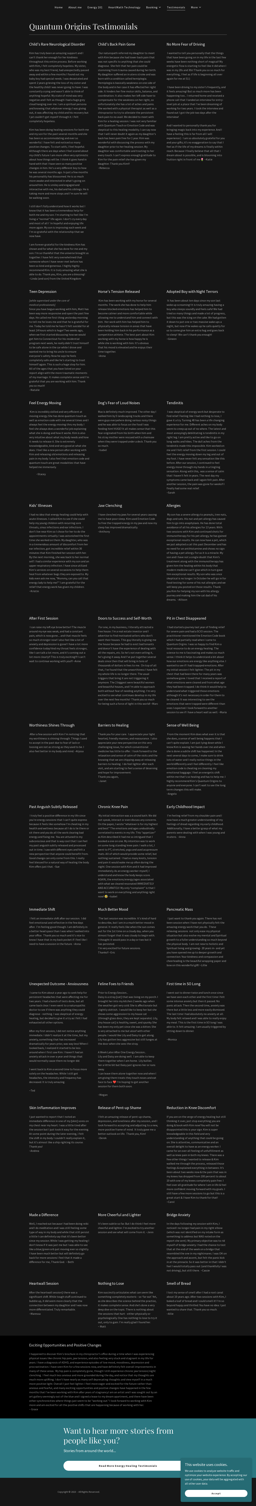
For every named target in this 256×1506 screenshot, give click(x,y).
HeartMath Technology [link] (124, 7)
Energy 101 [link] (95, 7)
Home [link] (59, 7)
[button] (153, 7)
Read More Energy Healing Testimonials (128, 1466)
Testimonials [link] (176, 7)
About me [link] (75, 7)
